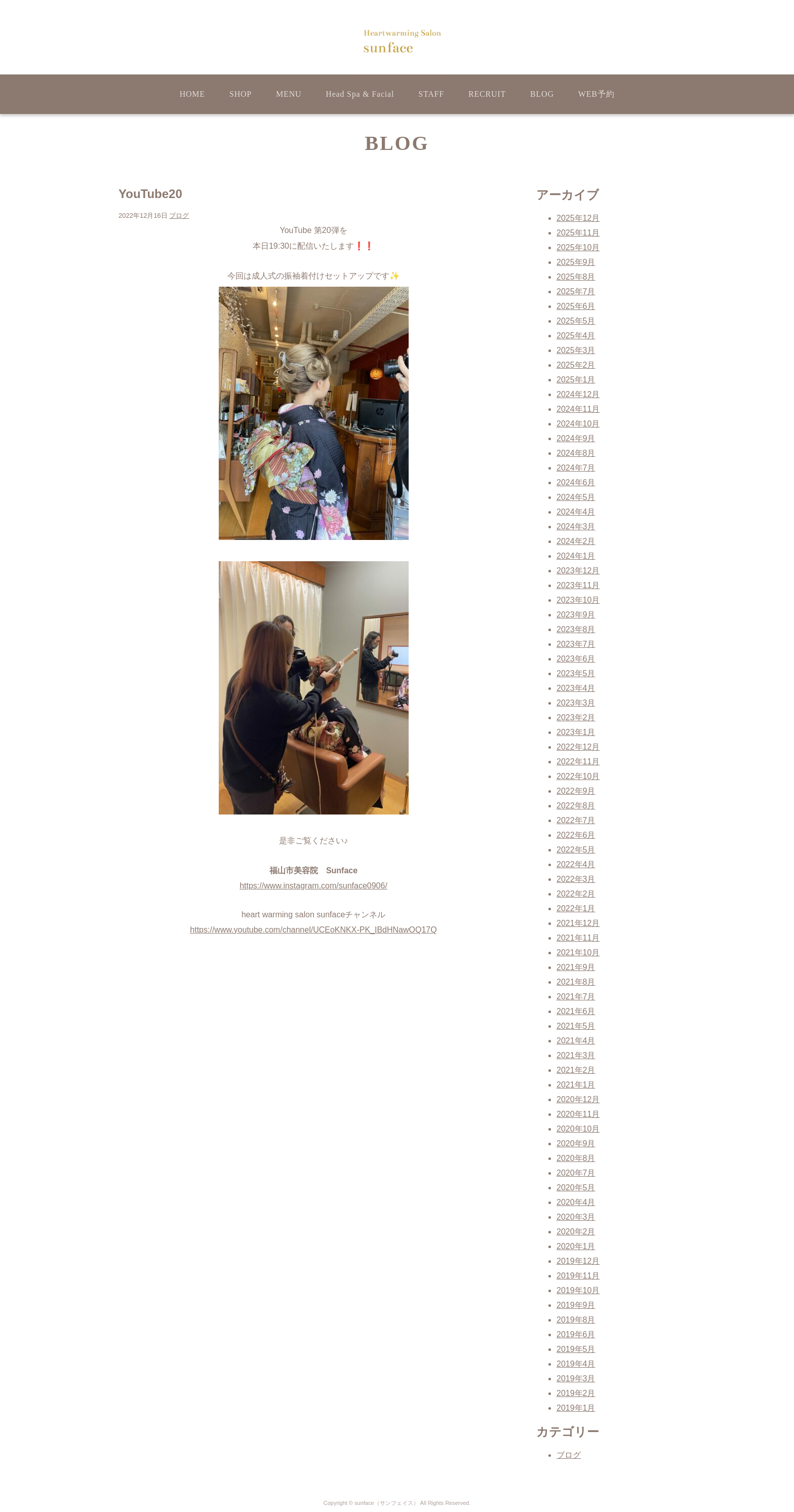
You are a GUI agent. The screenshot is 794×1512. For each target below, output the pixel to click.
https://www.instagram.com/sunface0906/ (313, 885)
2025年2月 (576, 365)
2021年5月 (576, 1026)
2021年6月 (576, 1011)
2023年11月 (578, 585)
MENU (288, 94)
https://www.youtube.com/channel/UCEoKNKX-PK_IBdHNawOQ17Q (313, 929)
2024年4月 (576, 512)
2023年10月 (578, 600)
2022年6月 (576, 835)
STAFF (431, 94)
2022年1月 (576, 908)
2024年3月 (576, 526)
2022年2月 (576, 893)
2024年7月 (576, 467)
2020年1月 (576, 1246)
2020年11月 (578, 1114)
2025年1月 (576, 379)
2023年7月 (576, 644)
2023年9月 (576, 614)
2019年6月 (576, 1334)
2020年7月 (576, 1173)
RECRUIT (487, 94)
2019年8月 (576, 1319)
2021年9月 (576, 967)
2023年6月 (576, 658)
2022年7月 (576, 820)
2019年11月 (578, 1275)
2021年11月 (578, 938)
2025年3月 (576, 350)
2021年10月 (578, 952)
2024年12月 (578, 394)
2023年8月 (576, 629)
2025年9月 (576, 262)
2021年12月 (578, 923)
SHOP (240, 94)
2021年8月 (576, 982)
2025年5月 (576, 321)
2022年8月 (576, 805)
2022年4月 (576, 864)
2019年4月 (576, 1364)
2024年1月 (576, 556)
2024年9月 (576, 438)
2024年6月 (576, 482)
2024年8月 (576, 453)
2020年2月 (576, 1231)
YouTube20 (150, 194)
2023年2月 (576, 717)
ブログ (179, 215)
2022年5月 (576, 849)
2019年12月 (578, 1261)
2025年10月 (578, 247)
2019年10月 (578, 1290)
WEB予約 (596, 94)
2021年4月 (576, 1040)
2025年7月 (576, 291)
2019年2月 (576, 1393)
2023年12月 (578, 570)
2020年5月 (576, 1187)
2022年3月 (576, 879)
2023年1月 (576, 732)
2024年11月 (578, 409)
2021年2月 (576, 1070)
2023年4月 (576, 688)
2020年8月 (576, 1158)
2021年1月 (576, 1084)
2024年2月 (576, 541)
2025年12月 (578, 218)
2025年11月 (578, 232)
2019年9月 (576, 1305)
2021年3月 (576, 1055)
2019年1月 (576, 1408)
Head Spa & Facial (360, 94)
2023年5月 (576, 673)
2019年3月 (576, 1378)
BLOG (542, 94)
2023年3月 (576, 703)
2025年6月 (576, 306)
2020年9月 (576, 1143)
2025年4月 (576, 335)
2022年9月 (576, 791)
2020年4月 (576, 1202)
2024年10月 (578, 423)
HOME (192, 94)
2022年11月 (578, 761)
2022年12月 (578, 747)
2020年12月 (578, 1099)
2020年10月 (578, 1129)
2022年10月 (578, 776)
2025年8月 (576, 277)
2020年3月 (576, 1217)
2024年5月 (576, 497)
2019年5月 (576, 1349)
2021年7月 (576, 996)
